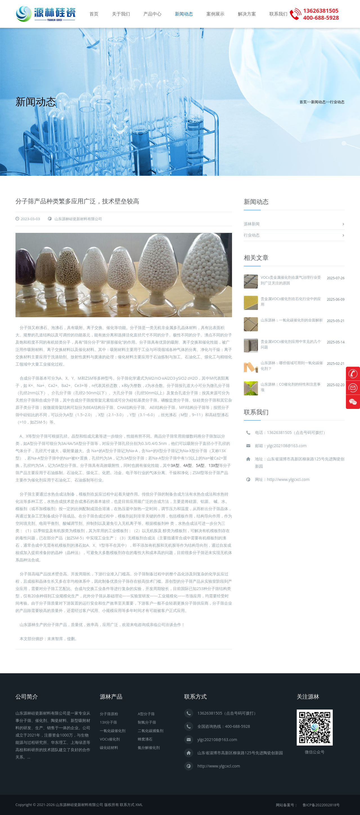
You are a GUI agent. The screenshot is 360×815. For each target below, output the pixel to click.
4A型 (187, 465)
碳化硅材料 (109, 747)
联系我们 (278, 14)
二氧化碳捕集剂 (150, 730)
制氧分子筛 (147, 722)
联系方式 (127, 804)
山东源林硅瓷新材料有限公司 (78, 218)
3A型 (175, 465)
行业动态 (337, 101)
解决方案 (247, 14)
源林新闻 (252, 223)
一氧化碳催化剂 (112, 730)
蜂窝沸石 (145, 739)
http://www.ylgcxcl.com (288, 479)
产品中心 (152, 14)
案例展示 (215, 14)
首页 (93, 14)
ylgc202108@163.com (287, 445)
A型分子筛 (146, 713)
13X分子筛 (108, 722)
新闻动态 (184, 14)
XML (139, 804)
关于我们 (121, 14)
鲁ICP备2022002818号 (321, 804)
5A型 (200, 465)
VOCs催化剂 (110, 739)
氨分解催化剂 (149, 747)
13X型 (213, 465)
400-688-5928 (237, 726)
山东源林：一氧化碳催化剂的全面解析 (292, 320)
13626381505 (279, 432)
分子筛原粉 (109, 713)
